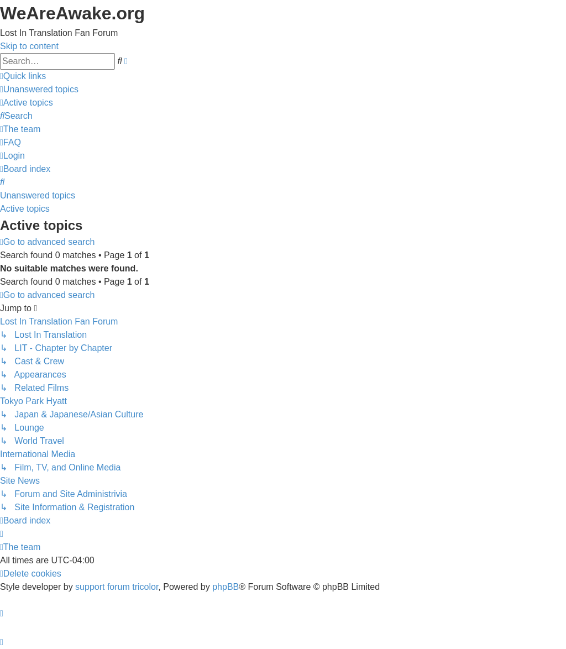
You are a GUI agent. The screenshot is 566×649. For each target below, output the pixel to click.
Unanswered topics (37, 195)
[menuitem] (39, 89)
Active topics (25, 208)
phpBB (225, 587)
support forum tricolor (116, 587)
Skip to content (29, 46)
